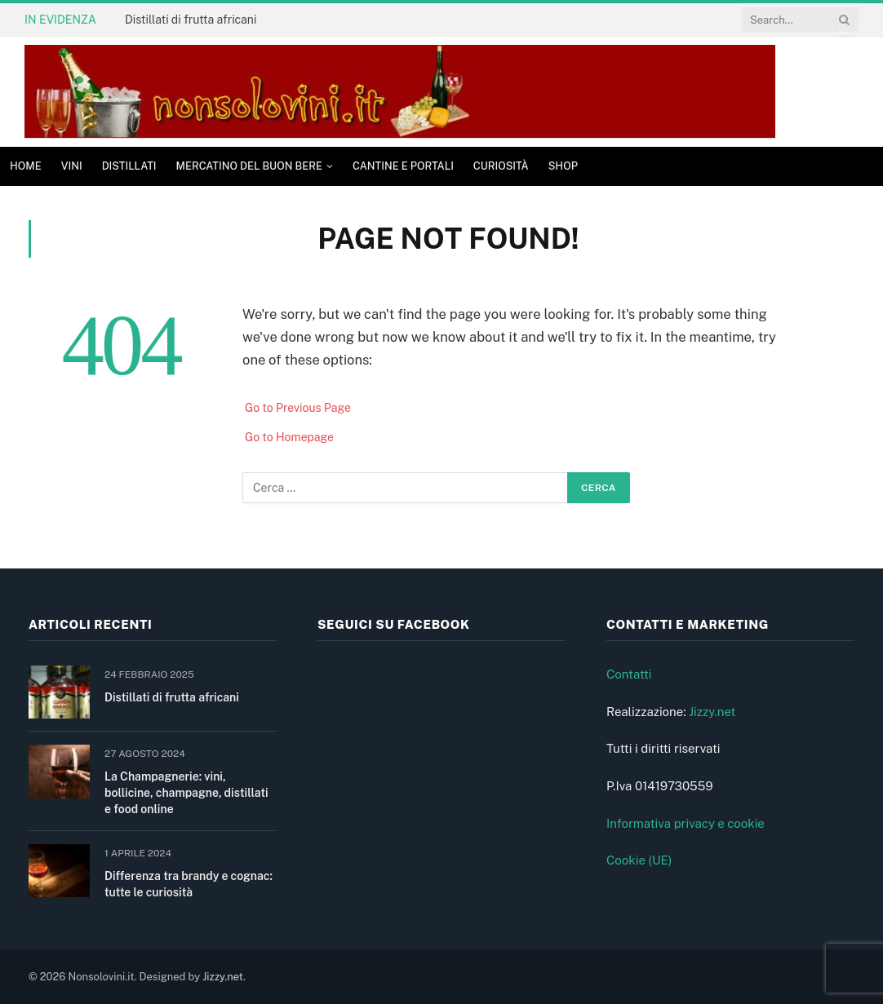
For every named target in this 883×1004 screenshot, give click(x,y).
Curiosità (501, 166)
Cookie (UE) (639, 860)
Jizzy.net (712, 712)
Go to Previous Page (298, 407)
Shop (563, 166)
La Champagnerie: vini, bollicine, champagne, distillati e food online (186, 793)
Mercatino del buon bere (249, 166)
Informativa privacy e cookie (685, 823)
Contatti (629, 674)
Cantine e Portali (403, 166)
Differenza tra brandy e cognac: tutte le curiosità (188, 884)
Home (26, 166)
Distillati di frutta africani (190, 19)
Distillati (129, 166)
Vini (71, 166)
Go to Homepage (289, 437)
